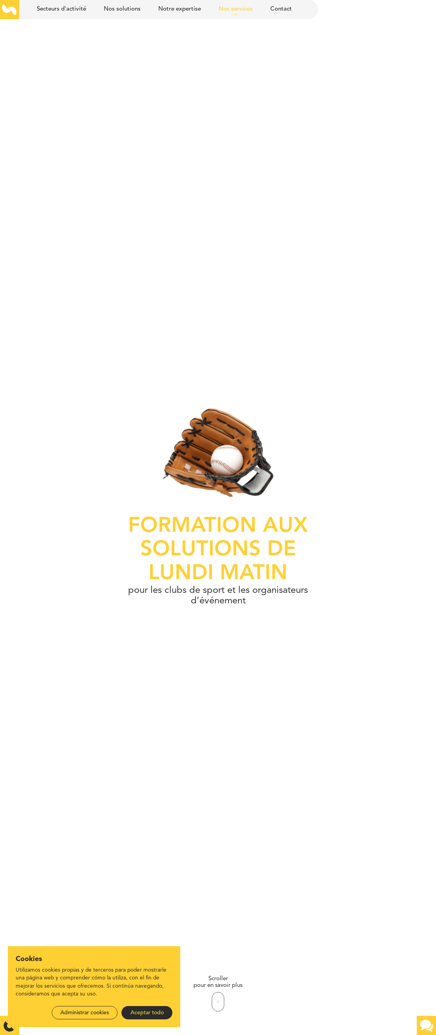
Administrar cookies (84, 1012)
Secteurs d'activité (61, 9)
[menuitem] (61, 9)
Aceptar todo (147, 1012)
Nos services (236, 9)
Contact (281, 9)
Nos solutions (122, 9)
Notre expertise (179, 9)
